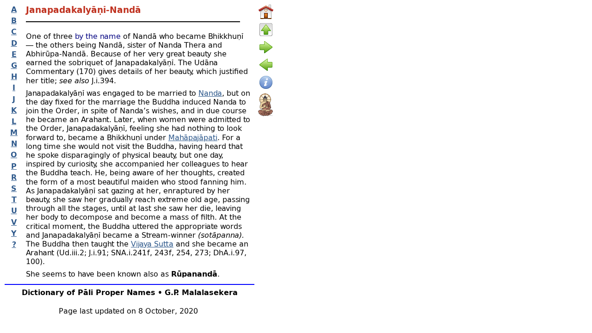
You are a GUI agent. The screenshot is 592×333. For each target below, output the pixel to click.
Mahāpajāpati (192, 137)
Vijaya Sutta (152, 243)
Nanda (210, 93)
